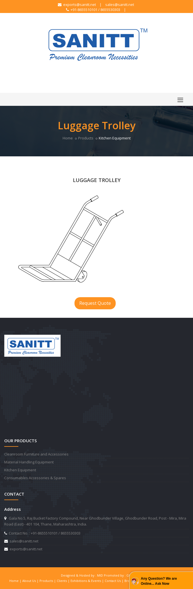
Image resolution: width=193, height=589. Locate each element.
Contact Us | (114, 581)
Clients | (64, 581)
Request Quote (95, 303)
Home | (15, 581)
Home (68, 138)
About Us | (31, 581)
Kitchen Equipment (20, 469)
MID (100, 575)
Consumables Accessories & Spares (35, 477)
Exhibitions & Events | (88, 581)
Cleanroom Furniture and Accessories (36, 454)
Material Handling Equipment (29, 462)
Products (85, 138)
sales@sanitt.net (119, 4)
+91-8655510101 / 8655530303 (93, 9)
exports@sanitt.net (77, 4)
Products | (48, 581)
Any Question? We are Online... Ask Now (159, 581)
